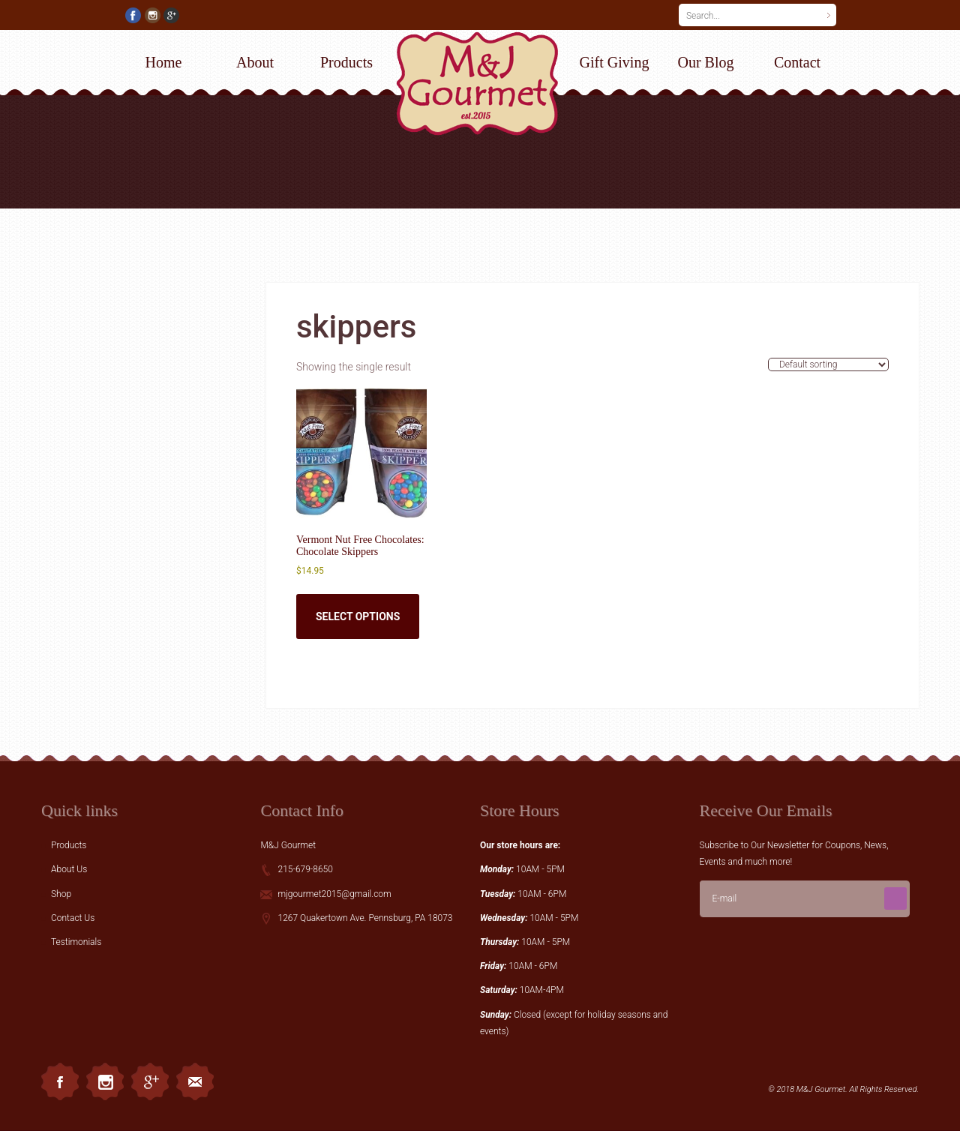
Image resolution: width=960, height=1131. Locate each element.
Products (346, 62)
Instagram (105, 1081)
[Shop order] (828, 364)
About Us (69, 869)
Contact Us (72, 918)
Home (164, 62)
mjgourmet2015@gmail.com (334, 894)
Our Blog (706, 62)
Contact (797, 62)
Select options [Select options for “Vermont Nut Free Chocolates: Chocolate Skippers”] (358, 616)
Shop (61, 894)
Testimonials (76, 942)
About (255, 62)
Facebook (60, 1081)
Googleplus (150, 1081)
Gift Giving (615, 62)
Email (195, 1081)
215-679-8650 (305, 869)
